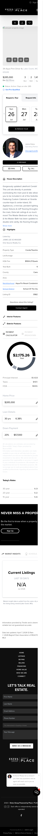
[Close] (39, 813)
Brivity (20, 830)
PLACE (36, 803)
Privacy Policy (7, 833)
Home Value (21, 670)
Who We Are (21, 673)
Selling (21, 663)
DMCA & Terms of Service (23, 833)
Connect (21, 676)
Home (21, 653)
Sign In (34, 2)
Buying (22, 660)
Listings (21, 656)
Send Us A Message (21, 746)
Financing (21, 666)
